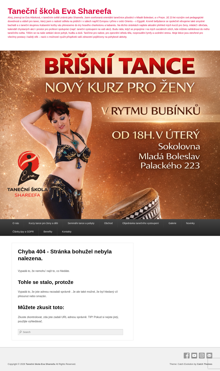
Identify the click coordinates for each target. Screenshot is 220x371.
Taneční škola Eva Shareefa (59, 11)
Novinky (190, 223)
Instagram (202, 355)
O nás (16, 223)
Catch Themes (204, 364)
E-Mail (209, 355)
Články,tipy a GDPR (23, 231)
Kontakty (66, 231)
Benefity (47, 231)
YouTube (194, 355)
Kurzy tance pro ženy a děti (43, 223)
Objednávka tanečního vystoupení (140, 223)
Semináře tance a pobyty (81, 223)
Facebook (187, 355)
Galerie (172, 223)
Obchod (108, 223)
